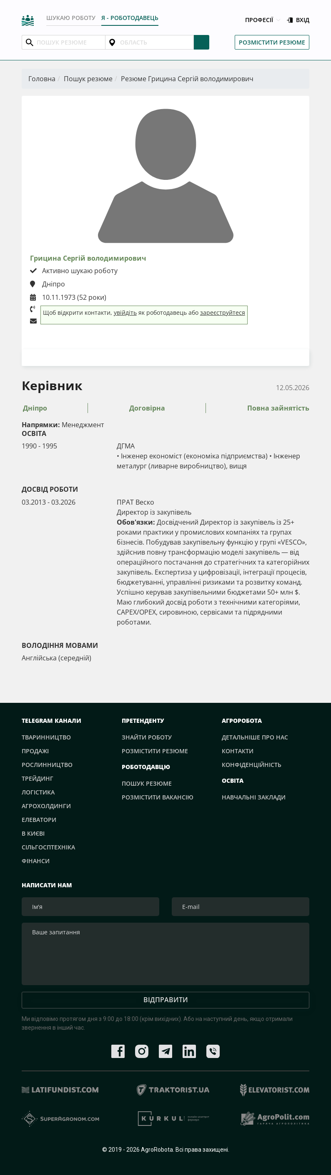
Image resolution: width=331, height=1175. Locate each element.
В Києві (33, 833)
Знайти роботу (147, 737)
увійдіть (125, 312)
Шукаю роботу (70, 18)
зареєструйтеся (222, 312)
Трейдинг (37, 778)
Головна (41, 78)
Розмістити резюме (272, 42)
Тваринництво (46, 737)
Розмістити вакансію (157, 797)
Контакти (237, 751)
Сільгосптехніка (48, 847)
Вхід (298, 20)
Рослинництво (47, 765)
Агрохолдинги (46, 806)
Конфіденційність (251, 765)
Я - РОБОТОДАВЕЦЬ (129, 18)
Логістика (38, 792)
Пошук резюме (88, 78)
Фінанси (36, 861)
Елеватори (39, 820)
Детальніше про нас (255, 737)
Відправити (165, 999)
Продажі (35, 751)
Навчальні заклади (254, 797)
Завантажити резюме (165, 357)
